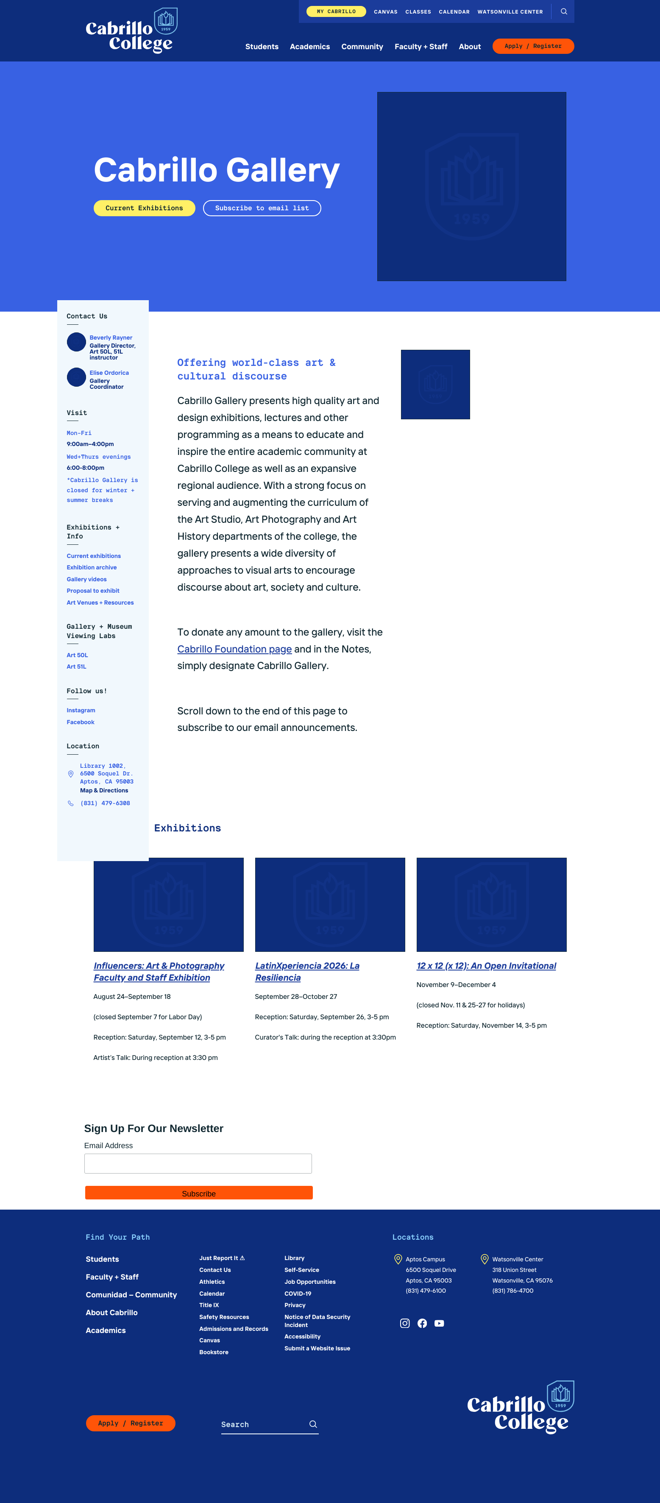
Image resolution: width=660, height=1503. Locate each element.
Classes (419, 11)
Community (363, 46)
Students (261, 46)
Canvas (386, 11)
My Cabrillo (336, 11)
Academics (310, 46)
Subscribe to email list (262, 208)
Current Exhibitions (145, 208)
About (470, 46)
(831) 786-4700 (513, 1290)
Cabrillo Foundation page (235, 648)
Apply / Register (533, 46)
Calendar (454, 11)
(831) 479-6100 (426, 1290)
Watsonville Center (510, 11)
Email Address (108, 1145)
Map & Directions (104, 790)
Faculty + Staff (421, 46)
